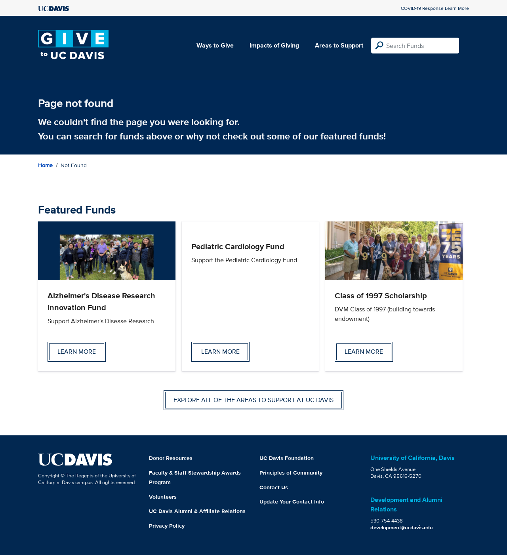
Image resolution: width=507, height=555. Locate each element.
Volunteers (163, 497)
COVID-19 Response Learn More (435, 8)
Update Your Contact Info (291, 501)
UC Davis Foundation (286, 458)
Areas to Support (339, 45)
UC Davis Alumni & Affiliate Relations (197, 511)
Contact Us (273, 487)
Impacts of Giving (274, 45)
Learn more (76, 351)
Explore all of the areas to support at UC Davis (253, 399)
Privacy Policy (167, 526)
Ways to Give (215, 45)
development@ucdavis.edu (401, 527)
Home (45, 165)
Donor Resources (171, 458)
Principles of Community (290, 473)
